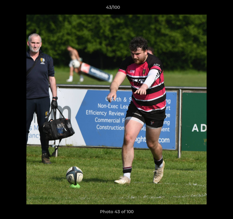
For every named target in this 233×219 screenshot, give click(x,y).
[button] (211, 9)
